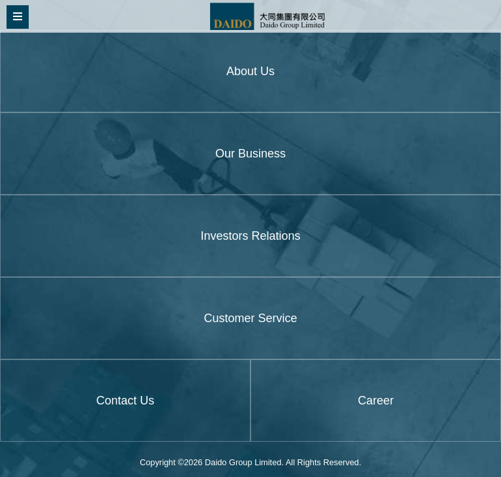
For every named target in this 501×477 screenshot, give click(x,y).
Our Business (250, 153)
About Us (250, 71)
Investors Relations (250, 235)
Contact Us (125, 400)
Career (375, 400)
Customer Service (250, 318)
